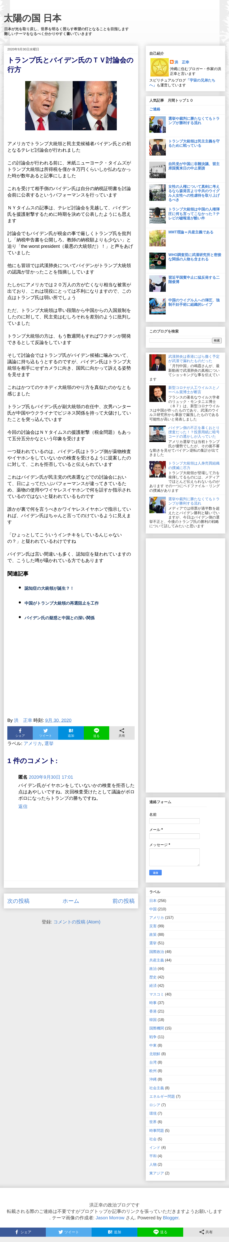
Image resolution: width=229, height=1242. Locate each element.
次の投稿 (18, 901)
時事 (153, 1003)
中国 (153, 909)
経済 (153, 986)
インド (154, 1147)
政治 (153, 969)
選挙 (49, 743)
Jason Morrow (110, 1217)
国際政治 (156, 952)
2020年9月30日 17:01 (51, 777)
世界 (153, 1122)
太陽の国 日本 (32, 18)
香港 (153, 1011)
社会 (153, 1139)
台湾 (153, 1062)
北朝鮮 (154, 1054)
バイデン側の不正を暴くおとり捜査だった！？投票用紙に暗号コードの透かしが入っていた (194, 432)
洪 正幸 (181, 62)
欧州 (153, 1071)
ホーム (71, 901)
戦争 (153, 1037)
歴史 (153, 977)
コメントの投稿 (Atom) (77, 921)
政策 (153, 934)
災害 (153, 926)
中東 (153, 1045)
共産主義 (156, 960)
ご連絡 (154, 109)
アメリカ (33, 743)
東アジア (156, 1173)
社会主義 (156, 1088)
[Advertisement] (71, 671)
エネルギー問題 (162, 1096)
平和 (153, 1156)
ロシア (154, 1105)
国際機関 (156, 1028)
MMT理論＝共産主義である (190, 232)
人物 (153, 1164)
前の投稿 (123, 901)
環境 (153, 1113)
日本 (153, 901)
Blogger (170, 1217)
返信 (22, 806)
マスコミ (156, 994)
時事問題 (156, 1131)
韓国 (153, 1020)
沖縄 (153, 1079)
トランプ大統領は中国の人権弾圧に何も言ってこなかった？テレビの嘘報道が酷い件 (194, 213)
